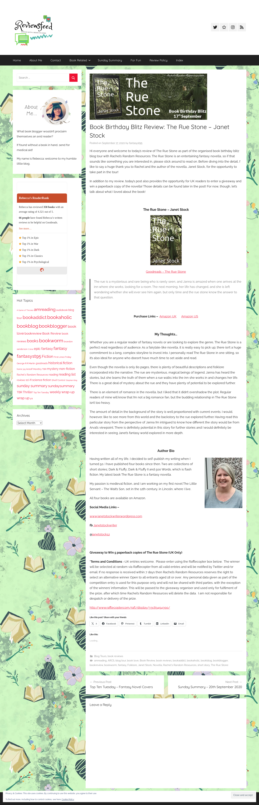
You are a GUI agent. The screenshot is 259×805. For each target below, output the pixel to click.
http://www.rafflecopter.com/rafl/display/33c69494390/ (130, 607)
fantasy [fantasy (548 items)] (60, 348)
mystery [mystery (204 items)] (53, 369)
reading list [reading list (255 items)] (67, 374)
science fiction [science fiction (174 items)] (41, 380)
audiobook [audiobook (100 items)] (62, 310)
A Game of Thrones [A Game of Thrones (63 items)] (25, 310)
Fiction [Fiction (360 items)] (47, 356)
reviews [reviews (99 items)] (21, 380)
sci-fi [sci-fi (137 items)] (29, 380)
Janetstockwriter (105, 525)
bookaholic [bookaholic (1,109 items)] (59, 317)
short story (204, 665)
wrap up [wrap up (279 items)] (23, 398)
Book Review (147, 660)
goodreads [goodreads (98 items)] (42, 363)
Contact (56, 60)
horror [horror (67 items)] (19, 369)
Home (17, 60)
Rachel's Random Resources (179, 665)
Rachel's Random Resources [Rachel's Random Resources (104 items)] (32, 374)
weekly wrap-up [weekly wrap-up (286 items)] (62, 392)
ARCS (111, 660)
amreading (100, 660)
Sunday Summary (110, 60)
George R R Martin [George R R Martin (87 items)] (26, 363)
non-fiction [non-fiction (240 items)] (67, 369)
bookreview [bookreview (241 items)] (33, 333)
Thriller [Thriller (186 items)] (28, 392)
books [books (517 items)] (32, 341)
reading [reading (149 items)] (53, 374)
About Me (35, 60)
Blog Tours (100, 656)
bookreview (96, 665)
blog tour (120, 660)
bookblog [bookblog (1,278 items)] (27, 326)
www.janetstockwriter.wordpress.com (116, 516)
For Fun (136, 60)
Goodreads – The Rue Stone (166, 271)
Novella (157, 665)
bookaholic (193, 660)
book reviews (115, 656)
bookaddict (179, 660)
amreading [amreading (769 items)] (45, 309)
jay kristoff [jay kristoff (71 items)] (28, 369)
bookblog (206, 660)
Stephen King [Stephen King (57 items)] (71, 380)
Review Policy (159, 60)
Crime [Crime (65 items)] (30, 349)
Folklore (132, 665)
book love (133, 660)
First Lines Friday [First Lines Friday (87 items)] (62, 357)
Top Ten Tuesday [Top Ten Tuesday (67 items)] (41, 392)
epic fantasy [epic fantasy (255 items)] (43, 349)
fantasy (122, 665)
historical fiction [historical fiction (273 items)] (60, 363)
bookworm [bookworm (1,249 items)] (51, 340)
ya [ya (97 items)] (31, 398)
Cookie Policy (68, 799)
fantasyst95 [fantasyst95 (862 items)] (29, 356)
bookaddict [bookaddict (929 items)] (34, 317)
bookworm (110, 665)
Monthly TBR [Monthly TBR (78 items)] (39, 369)
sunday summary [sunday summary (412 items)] (32, 386)
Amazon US (189, 316)
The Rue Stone (219, 665)
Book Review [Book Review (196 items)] (51, 333)
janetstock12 (101, 534)
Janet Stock (145, 665)
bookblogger (220, 660)
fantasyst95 (135, 143)
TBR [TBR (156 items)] (19, 392)
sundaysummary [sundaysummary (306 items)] (61, 386)
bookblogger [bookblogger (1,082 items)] (53, 326)
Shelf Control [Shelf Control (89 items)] (58, 380)
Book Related (80, 60)
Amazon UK (167, 316)
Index (179, 60)
